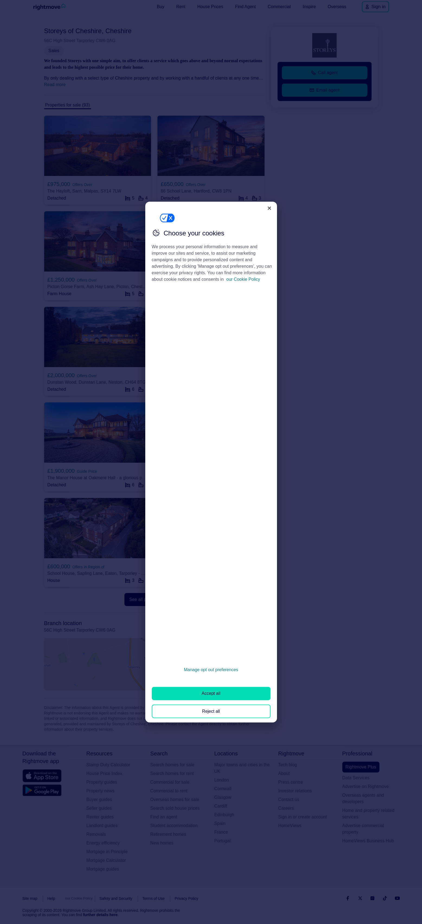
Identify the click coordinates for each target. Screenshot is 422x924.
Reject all (211, 711)
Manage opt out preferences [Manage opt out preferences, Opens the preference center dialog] (211, 669)
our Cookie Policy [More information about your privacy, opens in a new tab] (243, 279)
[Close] (269, 208)
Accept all (211, 693)
